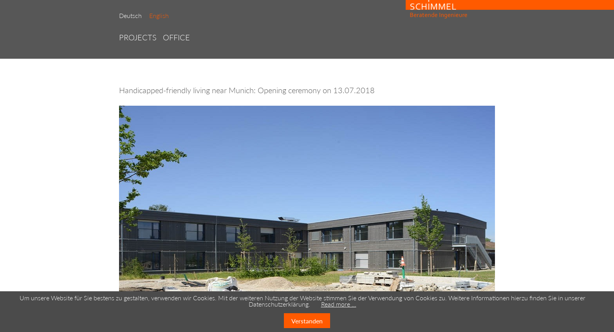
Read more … (338, 304)
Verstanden (307, 321)
